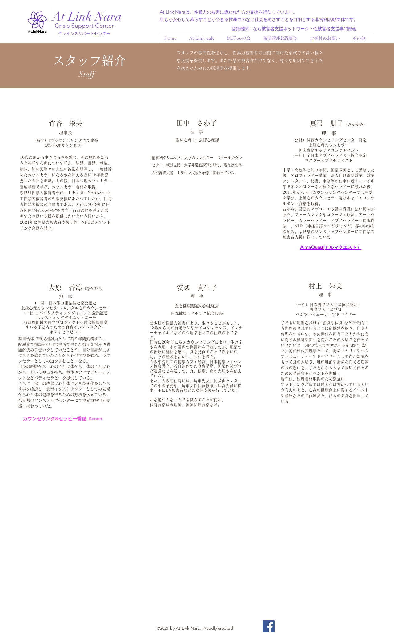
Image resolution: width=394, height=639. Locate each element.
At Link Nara (87, 16)
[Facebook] (269, 626)
